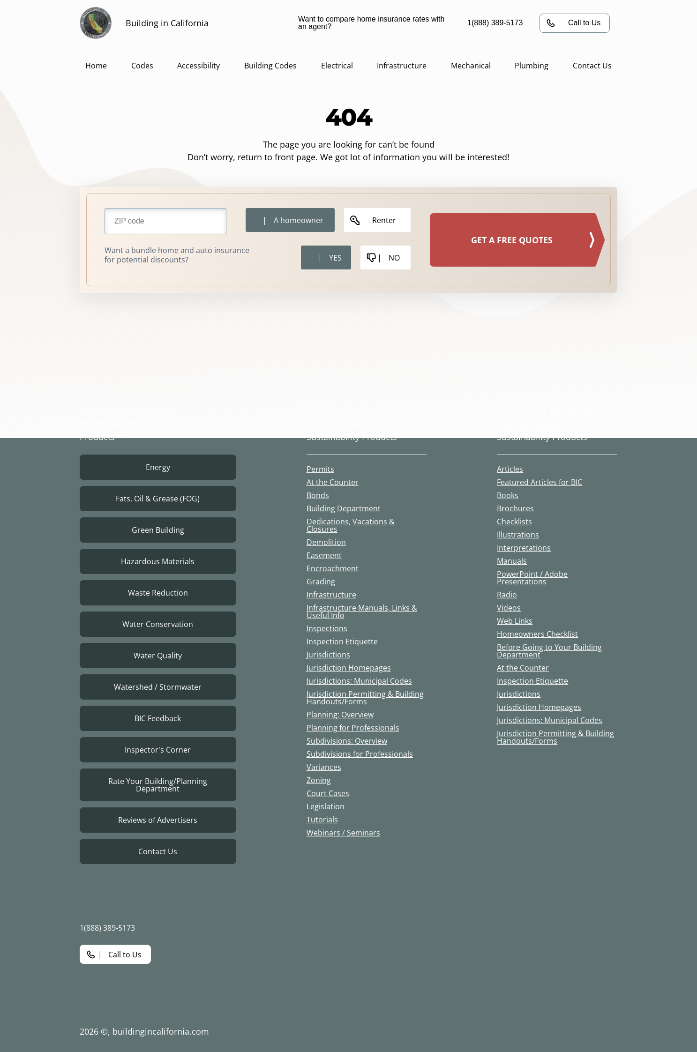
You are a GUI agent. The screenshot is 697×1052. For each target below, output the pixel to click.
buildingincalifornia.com (160, 1031)
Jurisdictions (328, 654)
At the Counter (333, 482)
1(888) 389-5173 (495, 23)
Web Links (514, 621)
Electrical (337, 65)
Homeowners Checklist (537, 634)
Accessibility (198, 65)
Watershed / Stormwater (158, 687)
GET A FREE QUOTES (512, 240)
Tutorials (322, 819)
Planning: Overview (340, 714)
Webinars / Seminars (343, 833)
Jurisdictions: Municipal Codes (359, 681)
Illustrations (518, 535)
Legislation (326, 806)
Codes (142, 65)
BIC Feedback (158, 718)
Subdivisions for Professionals (360, 754)
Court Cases (328, 793)
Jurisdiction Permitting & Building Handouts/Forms (365, 698)
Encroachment (333, 568)
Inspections (327, 628)
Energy (158, 467)
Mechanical (471, 65)
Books (507, 495)
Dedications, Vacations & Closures (351, 525)
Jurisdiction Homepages (349, 668)
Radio (507, 594)
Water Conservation (157, 624)
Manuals (512, 561)
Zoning (319, 780)
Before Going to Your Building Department (549, 651)
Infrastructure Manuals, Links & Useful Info (362, 611)
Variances (324, 767)
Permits (320, 469)
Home (96, 65)
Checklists (514, 521)
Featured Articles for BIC (539, 482)
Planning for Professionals (353, 728)
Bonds (318, 495)
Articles (510, 469)
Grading (321, 581)
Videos (509, 608)
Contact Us (592, 65)
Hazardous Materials (158, 561)
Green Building (158, 530)
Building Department (344, 508)
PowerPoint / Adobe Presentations (532, 578)
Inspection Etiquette (342, 641)
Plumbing (531, 65)
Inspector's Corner (158, 750)
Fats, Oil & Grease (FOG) (158, 498)
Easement (324, 555)
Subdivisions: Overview (347, 741)
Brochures (515, 508)
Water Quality (158, 655)
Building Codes (270, 65)
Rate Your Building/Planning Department (157, 785)
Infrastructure (402, 65)
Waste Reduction (158, 593)
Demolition (326, 542)
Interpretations (524, 548)
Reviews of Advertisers (157, 820)
